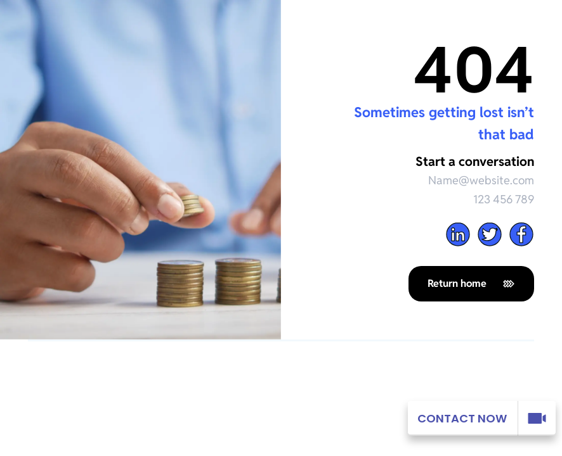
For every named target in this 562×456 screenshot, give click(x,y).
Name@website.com (481, 180)
